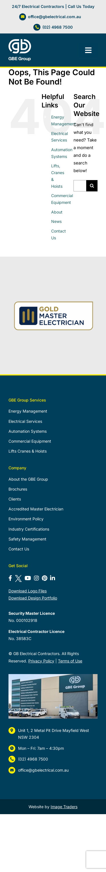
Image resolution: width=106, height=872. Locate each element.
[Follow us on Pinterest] (44, 578)
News (56, 221)
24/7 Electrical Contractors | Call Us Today (53, 6)
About (56, 212)
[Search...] (79, 185)
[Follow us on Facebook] (10, 578)
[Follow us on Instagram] (36, 578)
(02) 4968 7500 (57, 27)
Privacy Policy (41, 660)
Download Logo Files (27, 590)
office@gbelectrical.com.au (54, 16)
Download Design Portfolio (32, 598)
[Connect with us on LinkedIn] (52, 578)
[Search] (92, 185)
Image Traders (64, 806)
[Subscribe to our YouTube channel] (28, 578)
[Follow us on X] (18, 578)
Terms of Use (70, 660)
